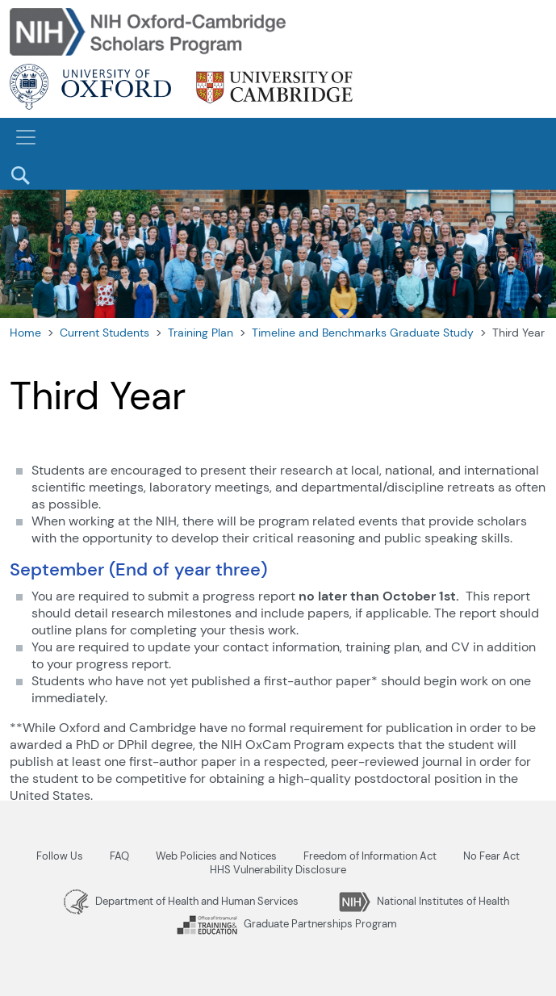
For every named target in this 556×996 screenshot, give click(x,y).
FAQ (119, 856)
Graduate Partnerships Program (286, 924)
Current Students (104, 332)
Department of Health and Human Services (181, 901)
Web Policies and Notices (216, 856)
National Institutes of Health (424, 901)
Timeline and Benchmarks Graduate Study (363, 332)
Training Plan (200, 332)
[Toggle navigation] (26, 137)
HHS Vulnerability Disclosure (278, 870)
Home (25, 332)
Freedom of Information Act (370, 856)
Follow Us (59, 856)
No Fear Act (491, 856)
